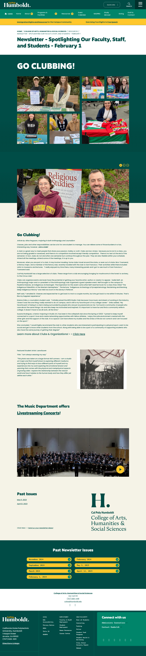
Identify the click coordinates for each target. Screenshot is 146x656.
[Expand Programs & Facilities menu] (56, 14)
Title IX (46, 631)
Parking (79, 626)
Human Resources (66, 630)
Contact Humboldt (111, 627)
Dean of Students (82, 620)
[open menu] (140, 4)
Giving (121, 14)
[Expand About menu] (32, 14)
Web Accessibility (48, 621)
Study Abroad (107, 14)
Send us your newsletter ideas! (40, 528)
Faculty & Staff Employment (66, 621)
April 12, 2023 (22, 504)
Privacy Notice (48, 625)
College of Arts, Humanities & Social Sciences (45, 31)
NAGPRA (97, 14)
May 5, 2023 (22, 500)
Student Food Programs (81, 633)
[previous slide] (124, 165)
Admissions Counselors (113, 623)
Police (78, 629)
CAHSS (9, 14)
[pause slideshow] (120, 165)
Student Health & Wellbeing (82, 639)
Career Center (65, 633)
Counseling (80, 623)
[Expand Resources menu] (72, 14)
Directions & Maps (11, 644)
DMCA (44, 628)
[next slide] (127, 165)
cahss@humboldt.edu (73, 601)
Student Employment (64, 626)
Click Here (79, 334)
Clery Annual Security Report (82, 644)
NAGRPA (45, 634)
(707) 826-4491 (73, 599)
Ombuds (78, 648)
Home (18, 14)
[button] (112, 4)
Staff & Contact (131, 14)
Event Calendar (82, 14)
